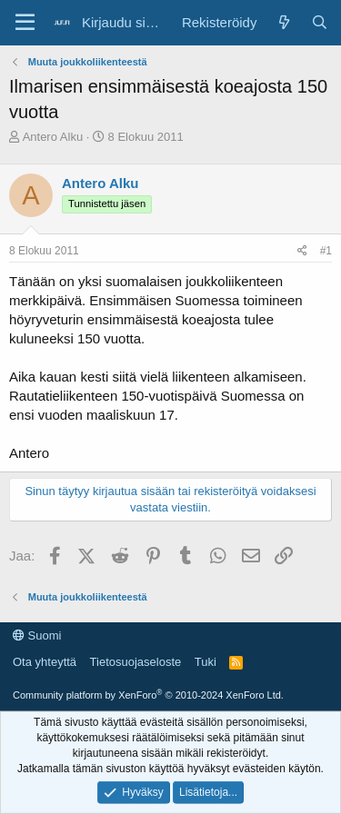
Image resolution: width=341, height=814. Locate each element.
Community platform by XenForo (148, 695)
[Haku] (319, 22)
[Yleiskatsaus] (283, 22)
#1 (326, 250)
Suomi (37, 635)
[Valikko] (25, 22)
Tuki (205, 662)
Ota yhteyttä (44, 662)
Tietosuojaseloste (136, 662)
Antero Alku (53, 137)
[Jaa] (302, 251)
